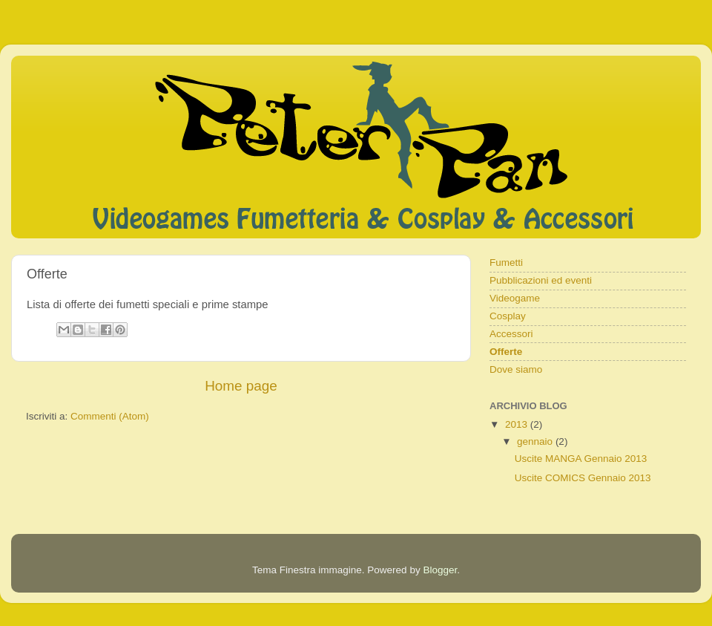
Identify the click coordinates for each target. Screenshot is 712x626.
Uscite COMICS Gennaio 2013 (583, 477)
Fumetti (506, 262)
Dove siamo (516, 369)
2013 (517, 424)
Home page (241, 386)
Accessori (511, 333)
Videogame (515, 298)
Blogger (440, 570)
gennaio (536, 441)
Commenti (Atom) (109, 416)
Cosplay (508, 316)
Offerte (506, 351)
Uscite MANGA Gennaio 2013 (581, 458)
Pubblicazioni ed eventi (541, 280)
